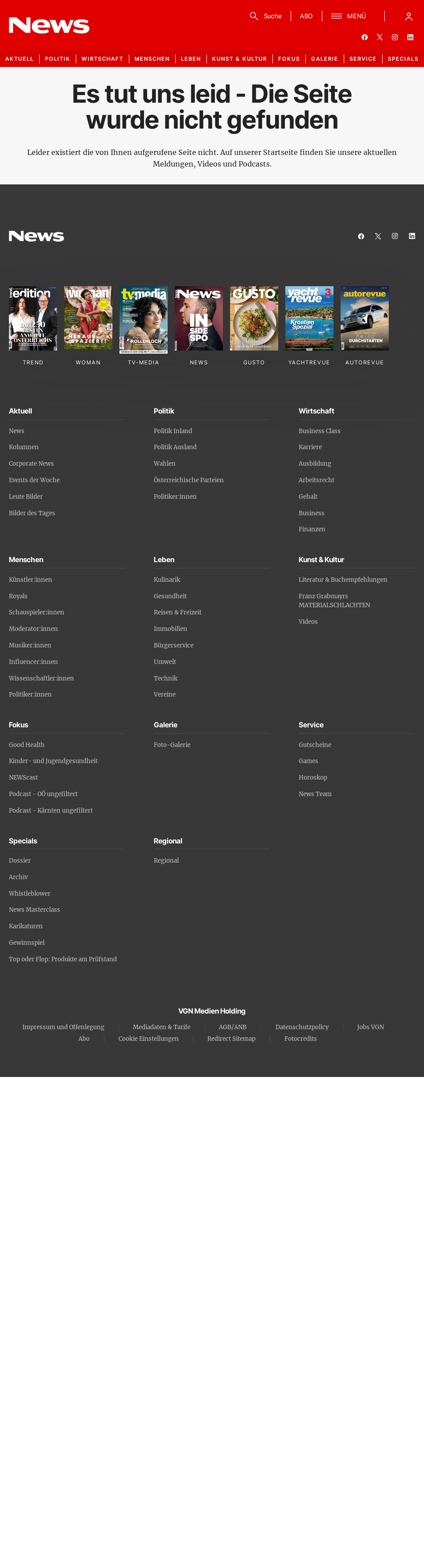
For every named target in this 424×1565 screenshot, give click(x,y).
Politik (57, 58)
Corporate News (31, 463)
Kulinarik (167, 580)
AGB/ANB (233, 1027)
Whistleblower (29, 893)
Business (312, 513)
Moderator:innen (33, 629)
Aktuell (19, 58)
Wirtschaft (102, 58)
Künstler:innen (30, 580)
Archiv (18, 877)
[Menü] (348, 16)
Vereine (165, 694)
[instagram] (395, 37)
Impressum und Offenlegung (63, 1027)
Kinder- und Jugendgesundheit (53, 761)
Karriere (310, 447)
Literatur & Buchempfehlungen (343, 580)
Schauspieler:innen (36, 612)
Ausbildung (315, 463)
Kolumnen (24, 447)
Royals (18, 596)
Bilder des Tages (32, 513)
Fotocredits (300, 1039)
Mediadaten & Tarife (161, 1027)
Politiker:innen (175, 497)
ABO (306, 16)
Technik (165, 678)
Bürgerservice (173, 645)
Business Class (320, 431)
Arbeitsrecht (316, 480)
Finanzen (312, 529)
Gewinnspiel (27, 943)
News (17, 431)
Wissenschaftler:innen (41, 678)
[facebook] (365, 37)
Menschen (152, 58)
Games (308, 761)
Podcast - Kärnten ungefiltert (51, 810)
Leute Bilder (26, 497)
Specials (403, 58)
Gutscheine (315, 745)
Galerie (324, 58)
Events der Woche (34, 480)
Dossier (20, 860)
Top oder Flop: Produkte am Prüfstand (63, 959)
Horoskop (313, 777)
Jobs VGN (370, 1027)
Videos (308, 622)
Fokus (289, 58)
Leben (191, 58)
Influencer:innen (33, 662)
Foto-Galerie (172, 745)
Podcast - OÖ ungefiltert (43, 794)
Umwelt (165, 662)
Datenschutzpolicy (302, 1027)
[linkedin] (410, 37)
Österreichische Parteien (189, 480)
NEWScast (23, 777)
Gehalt (308, 497)
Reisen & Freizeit (178, 612)
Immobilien (170, 629)
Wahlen (165, 463)
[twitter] (380, 37)
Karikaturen (26, 926)
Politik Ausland (175, 447)
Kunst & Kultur (239, 58)
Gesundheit (170, 596)
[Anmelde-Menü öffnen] (409, 16)
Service (363, 58)
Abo (84, 1039)
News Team (315, 794)
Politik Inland (173, 431)
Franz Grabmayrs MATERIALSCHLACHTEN (334, 601)
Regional (166, 860)
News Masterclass (34, 910)
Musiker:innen (30, 645)
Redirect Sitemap (231, 1039)
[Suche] (264, 16)
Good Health (27, 745)
